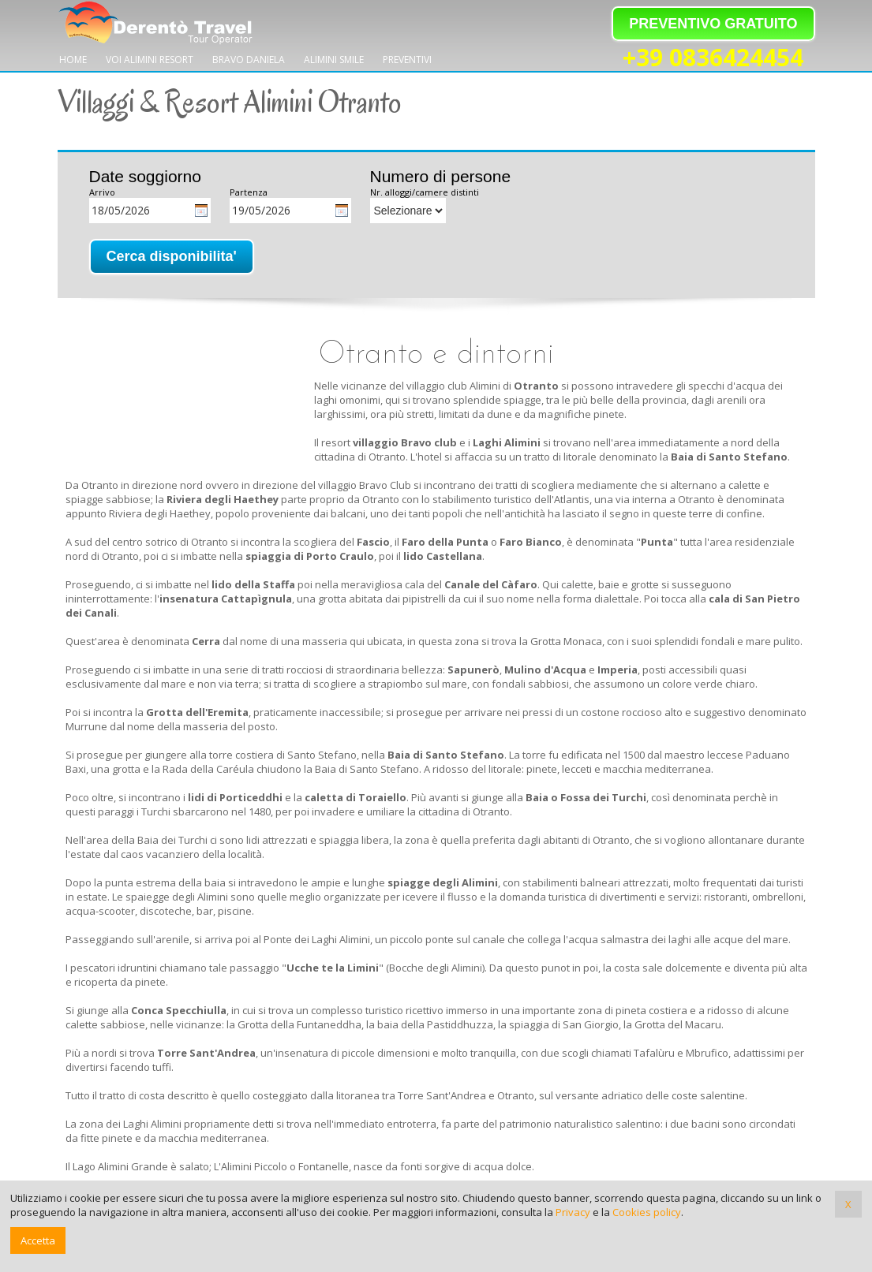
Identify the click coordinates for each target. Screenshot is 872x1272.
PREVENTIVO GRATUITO (713, 24)
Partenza (249, 192)
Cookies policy (646, 1212)
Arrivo (102, 192)
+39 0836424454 (713, 58)
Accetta (38, 1240)
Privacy (573, 1212)
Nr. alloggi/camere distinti (424, 192)
